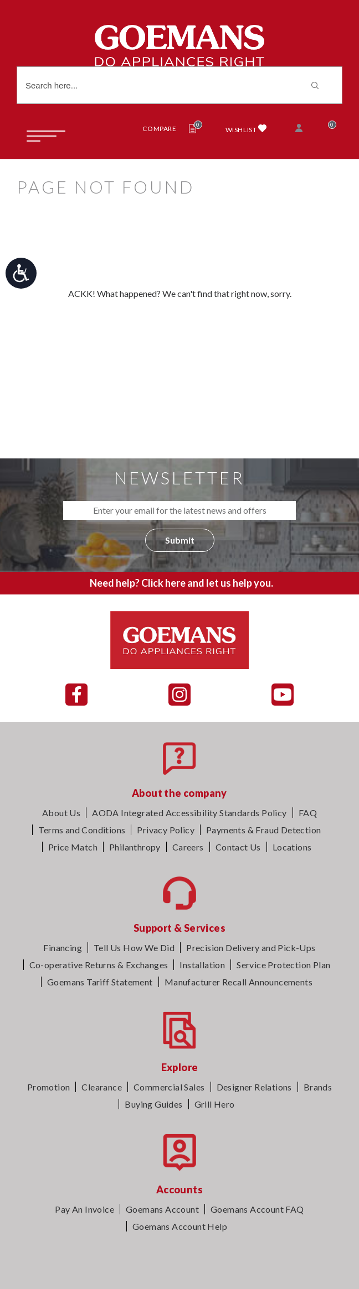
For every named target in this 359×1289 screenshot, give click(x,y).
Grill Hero (214, 1104)
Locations (292, 847)
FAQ (308, 812)
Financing (62, 947)
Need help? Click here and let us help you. (181, 583)
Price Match (73, 847)
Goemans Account (162, 1209)
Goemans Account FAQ (257, 1209)
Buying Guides (153, 1104)
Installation (202, 964)
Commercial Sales (169, 1087)
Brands (318, 1087)
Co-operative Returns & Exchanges (98, 964)
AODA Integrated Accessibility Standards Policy (189, 812)
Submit (179, 540)
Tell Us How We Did (134, 947)
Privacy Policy (165, 829)
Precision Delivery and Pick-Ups (250, 947)
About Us (61, 812)
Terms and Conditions (81, 829)
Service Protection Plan (283, 964)
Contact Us (238, 847)
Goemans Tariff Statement (100, 982)
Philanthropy (135, 847)
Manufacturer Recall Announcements (238, 982)
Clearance (101, 1087)
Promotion (48, 1087)
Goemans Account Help (179, 1226)
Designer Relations (254, 1087)
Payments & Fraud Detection (263, 829)
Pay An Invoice (84, 1209)
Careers (188, 847)
